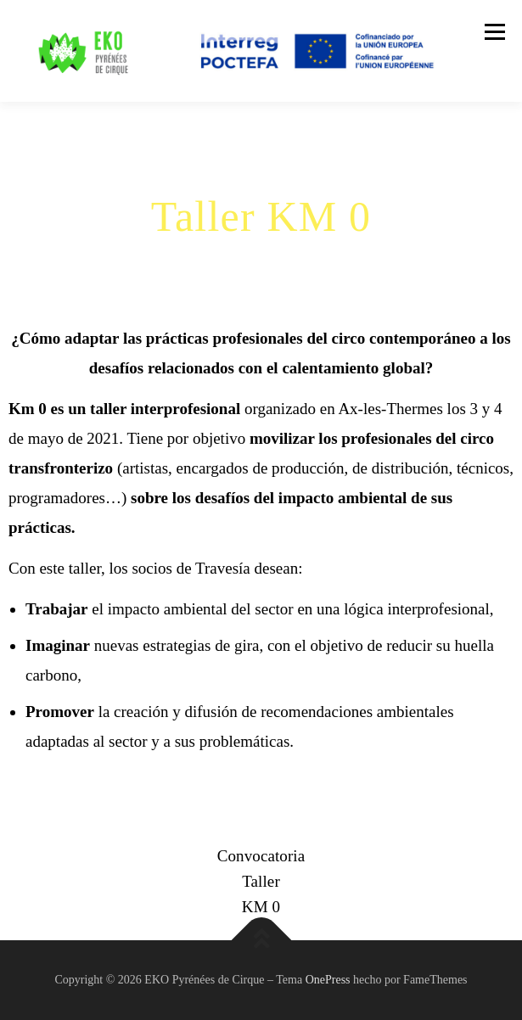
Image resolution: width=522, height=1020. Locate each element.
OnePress (328, 979)
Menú (494, 31)
